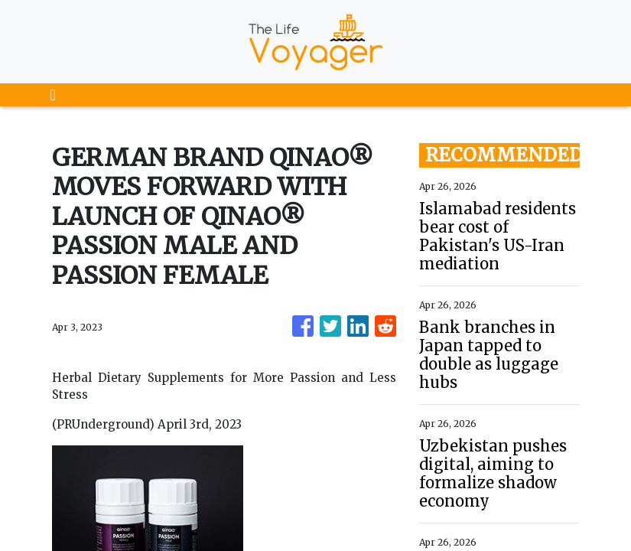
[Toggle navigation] (53, 94)
